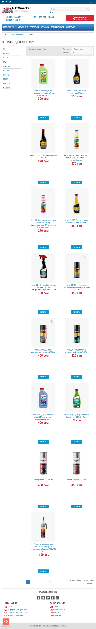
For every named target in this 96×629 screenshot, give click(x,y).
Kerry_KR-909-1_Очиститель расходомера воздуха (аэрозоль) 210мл (77, 287)
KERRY (5, 58)
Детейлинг (34, 27)
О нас (10, 607)
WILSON (6, 71)
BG (4, 49)
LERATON (6, 66)
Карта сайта (57, 615)
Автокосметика (9, 27)
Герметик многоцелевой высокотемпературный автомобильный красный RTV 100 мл (43, 548)
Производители (59, 610)
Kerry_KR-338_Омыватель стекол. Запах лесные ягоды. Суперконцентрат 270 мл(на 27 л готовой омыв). (43, 224)
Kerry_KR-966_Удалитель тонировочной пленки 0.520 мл (76, 351)
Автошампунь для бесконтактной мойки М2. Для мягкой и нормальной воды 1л (43, 417)
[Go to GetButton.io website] (6, 626)
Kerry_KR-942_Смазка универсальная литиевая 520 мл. (43, 351)
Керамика (45, 27)
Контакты (57, 612)
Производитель (18, 35)
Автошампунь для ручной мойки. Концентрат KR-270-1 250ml (76, 416)
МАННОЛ (6, 88)
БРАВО (5, 79)
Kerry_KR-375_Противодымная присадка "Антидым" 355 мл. (76, 221)
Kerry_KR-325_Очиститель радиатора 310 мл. (77, 91)
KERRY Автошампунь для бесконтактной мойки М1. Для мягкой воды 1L (43, 93)
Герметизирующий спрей (76, 479)
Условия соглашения (16, 615)
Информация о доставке (17, 610)
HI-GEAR (6, 54)
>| (48, 582)
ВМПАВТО (6, 83)
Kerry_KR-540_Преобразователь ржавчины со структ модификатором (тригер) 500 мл (43, 287)
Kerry (30, 35)
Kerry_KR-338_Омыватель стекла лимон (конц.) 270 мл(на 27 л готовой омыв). (76, 157)
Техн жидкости (57, 27)
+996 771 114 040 (46, 17)
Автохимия (23, 27)
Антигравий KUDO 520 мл (43, 479)
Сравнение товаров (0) (37, 49)
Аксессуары (71, 27)
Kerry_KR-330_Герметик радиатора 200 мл (43, 156)
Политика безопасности (17, 612)
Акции (55, 607)
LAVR (5, 62)
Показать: (66, 53)
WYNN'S (6, 75)
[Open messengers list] (6, 621)
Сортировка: (67, 49)
